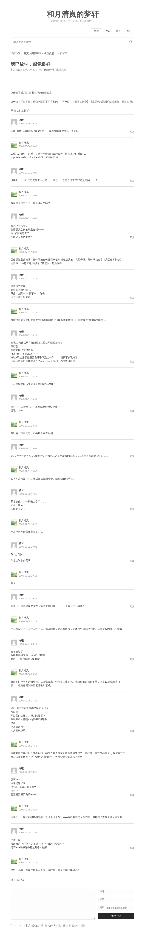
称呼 (101, 892)
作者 (103, 31)
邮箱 (101, 900)
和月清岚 (16, 70)
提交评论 (116, 916)
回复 (132, 132)
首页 (26, 54)
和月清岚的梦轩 (73, 14)
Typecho (52, 926)
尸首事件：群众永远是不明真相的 (39, 102)
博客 (90, 31)
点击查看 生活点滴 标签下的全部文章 (31, 93)
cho (78, 926)
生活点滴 (49, 54)
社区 (128, 31)
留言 (115, 31)
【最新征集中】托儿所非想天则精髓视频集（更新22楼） (103, 102)
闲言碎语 (36, 54)
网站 (101, 908)
